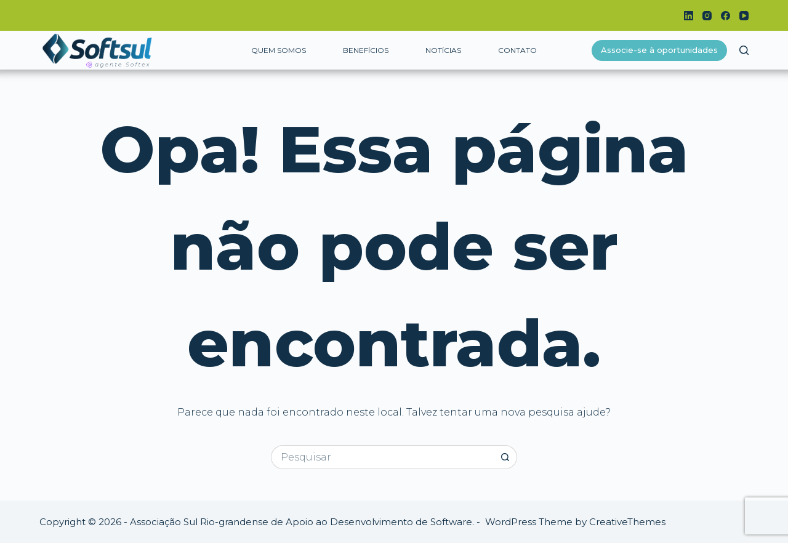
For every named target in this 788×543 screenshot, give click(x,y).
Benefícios (365, 50)
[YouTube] (744, 15)
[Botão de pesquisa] (505, 457)
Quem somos (278, 50)
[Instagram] (707, 15)
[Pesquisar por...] (382, 457)
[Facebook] (725, 15)
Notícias (443, 50)
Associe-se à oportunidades (659, 50)
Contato (517, 50)
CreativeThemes (627, 522)
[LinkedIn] (688, 15)
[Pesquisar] (744, 50)
